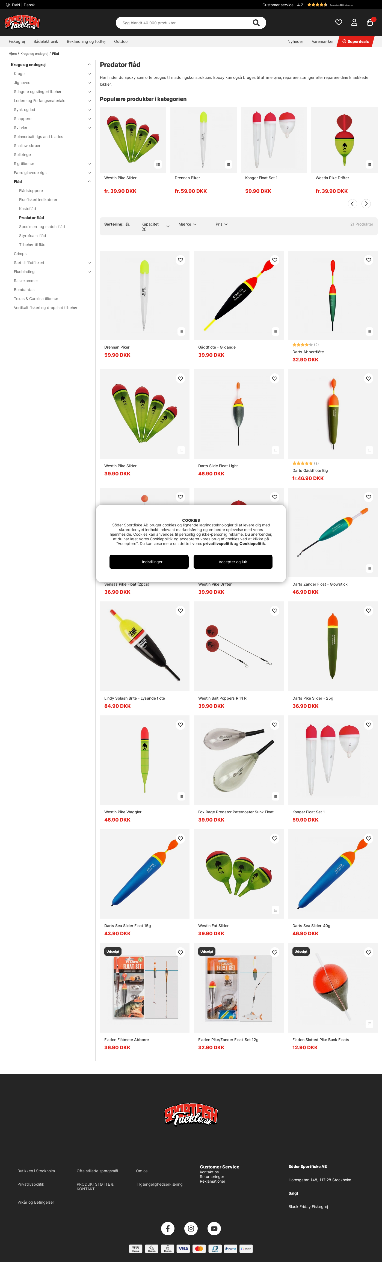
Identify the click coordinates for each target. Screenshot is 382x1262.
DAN (23, 4)
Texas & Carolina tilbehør (36, 298)
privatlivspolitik (218, 543)
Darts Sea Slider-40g (311, 925)
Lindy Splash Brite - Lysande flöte (134, 698)
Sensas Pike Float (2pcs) (126, 584)
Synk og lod (49, 109)
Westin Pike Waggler (122, 812)
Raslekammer (26, 280)
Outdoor (121, 41)
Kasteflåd (27, 208)
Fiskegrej (17, 41)
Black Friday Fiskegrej (308, 1206)
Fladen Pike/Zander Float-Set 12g (228, 1039)
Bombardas (24, 289)
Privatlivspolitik (30, 1184)
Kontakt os (209, 1172)
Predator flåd (31, 217)
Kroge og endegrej (34, 54)
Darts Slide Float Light (218, 465)
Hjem (13, 54)
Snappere (49, 118)
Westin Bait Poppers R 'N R (222, 698)
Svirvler (49, 127)
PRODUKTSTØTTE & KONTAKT (95, 1186)
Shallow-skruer (27, 145)
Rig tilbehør (49, 163)
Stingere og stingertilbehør (49, 91)
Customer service (278, 4)
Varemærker (323, 41)
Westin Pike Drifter (332, 177)
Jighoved (49, 82)
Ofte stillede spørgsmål (97, 1170)
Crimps (20, 253)
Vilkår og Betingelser (35, 1202)
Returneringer (212, 1176)
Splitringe (22, 154)
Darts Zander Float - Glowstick (320, 584)
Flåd (55, 54)
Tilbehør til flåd (32, 244)
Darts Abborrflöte (308, 351)
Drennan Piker (187, 177)
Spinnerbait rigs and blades (38, 136)
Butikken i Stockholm (36, 1170)
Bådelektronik (46, 41)
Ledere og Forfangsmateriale (49, 100)
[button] (337, 4)
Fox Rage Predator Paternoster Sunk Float (236, 812)
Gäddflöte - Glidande (217, 347)
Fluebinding (49, 271)
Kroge (49, 73)
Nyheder (295, 41)
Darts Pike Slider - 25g (312, 698)
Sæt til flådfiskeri (49, 262)
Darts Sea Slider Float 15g (127, 925)
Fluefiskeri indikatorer (38, 199)
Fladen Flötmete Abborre (126, 1039)
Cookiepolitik (252, 543)
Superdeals (355, 41)
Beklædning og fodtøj (86, 41)
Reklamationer (212, 1181)
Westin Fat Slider (213, 925)
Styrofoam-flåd (32, 235)
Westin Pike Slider (120, 177)
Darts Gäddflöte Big (310, 470)
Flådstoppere (31, 190)
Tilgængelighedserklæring (159, 1184)
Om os (141, 1170)
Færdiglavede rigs (49, 172)
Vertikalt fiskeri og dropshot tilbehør (46, 307)
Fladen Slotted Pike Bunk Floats (320, 1039)
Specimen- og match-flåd (42, 226)
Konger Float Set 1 (261, 177)
